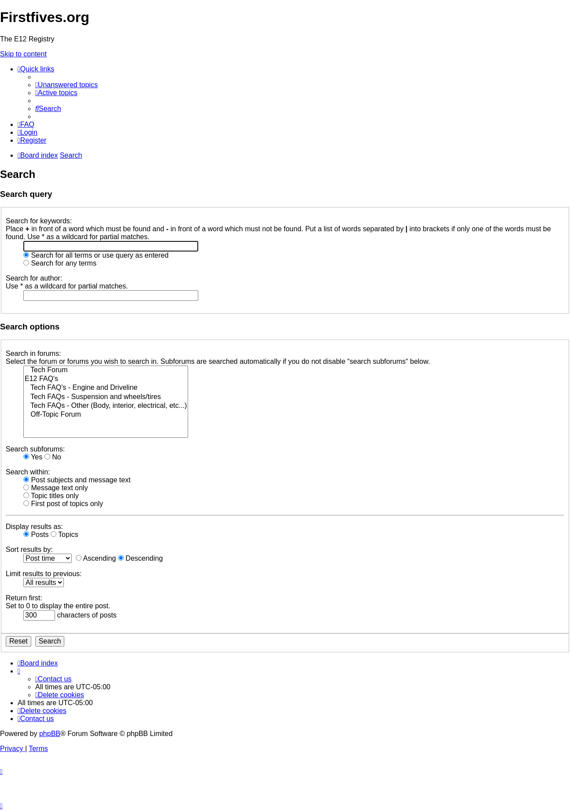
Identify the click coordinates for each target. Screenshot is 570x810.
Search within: (28, 472)
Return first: (24, 598)
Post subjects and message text (76, 480)
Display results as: (34, 526)
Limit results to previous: (44, 573)
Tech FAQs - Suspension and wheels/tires (106, 397)
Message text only (55, 488)
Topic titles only (51, 495)
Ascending (96, 558)
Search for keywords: (39, 221)
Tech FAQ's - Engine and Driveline (106, 388)
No (52, 457)
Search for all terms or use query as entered (96, 255)
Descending (140, 558)
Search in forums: (33, 353)
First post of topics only (63, 503)
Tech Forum (106, 370)
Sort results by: (29, 549)
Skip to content (23, 54)
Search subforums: (35, 449)
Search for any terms (59, 263)
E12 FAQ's (106, 379)
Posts (35, 534)
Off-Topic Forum (106, 415)
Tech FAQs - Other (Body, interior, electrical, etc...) (106, 406)
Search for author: (34, 278)
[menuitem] (66, 85)
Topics (64, 534)
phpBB (49, 733)
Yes (32, 457)
